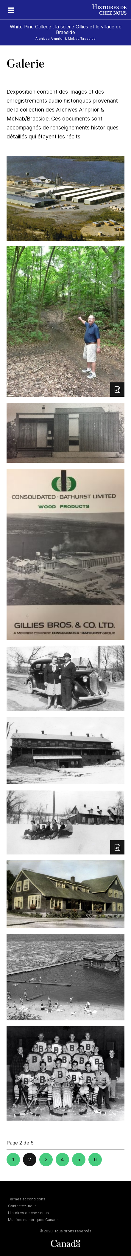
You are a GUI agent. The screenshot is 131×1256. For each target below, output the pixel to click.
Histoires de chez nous (28, 1213)
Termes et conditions (26, 1199)
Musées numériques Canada (33, 1219)
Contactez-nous (22, 1206)
